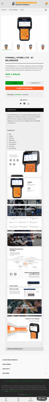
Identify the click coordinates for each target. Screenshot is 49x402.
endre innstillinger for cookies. (15, 391)
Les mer (3, 391)
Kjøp (14, 83)
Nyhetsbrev (41, 381)
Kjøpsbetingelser (14, 381)
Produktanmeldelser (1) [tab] (15, 349)
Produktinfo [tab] (11, 110)
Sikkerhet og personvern (28, 381)
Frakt (6, 381)
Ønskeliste (35, 83)
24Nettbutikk (28, 394)
